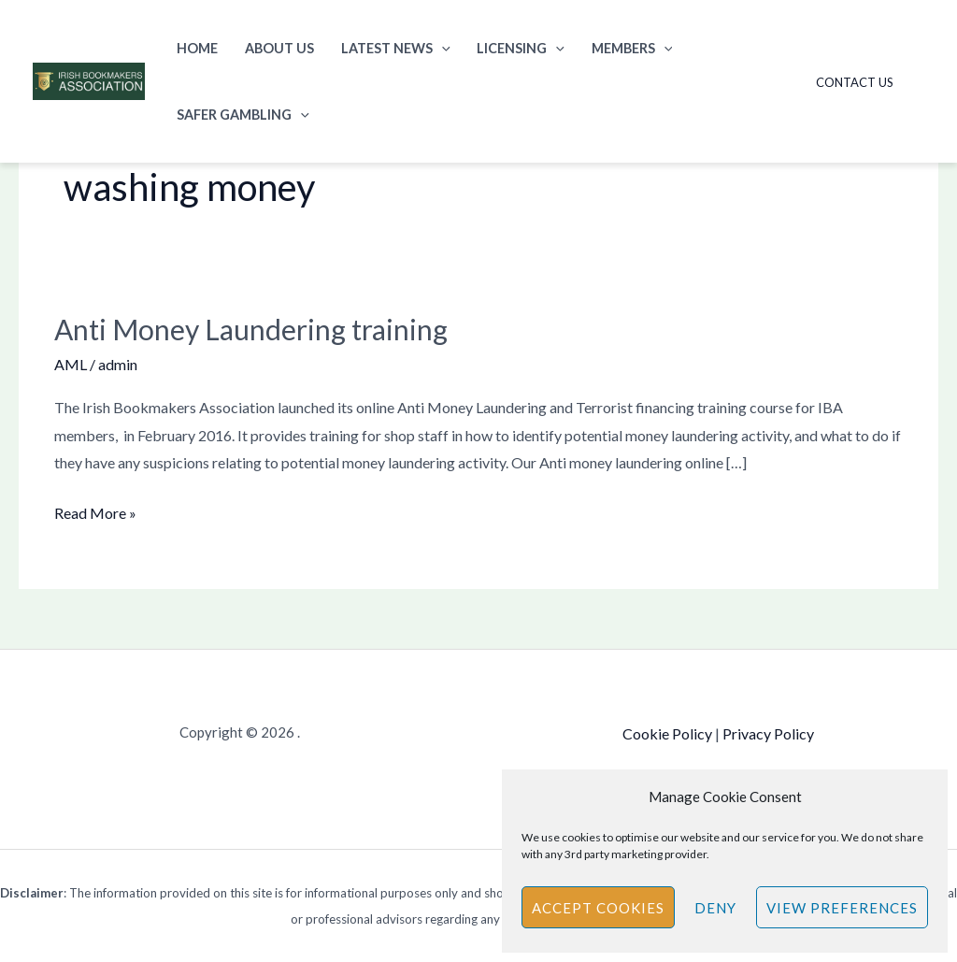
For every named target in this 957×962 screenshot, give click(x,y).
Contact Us (854, 82)
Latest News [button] (395, 48)
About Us (279, 48)
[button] (441, 48)
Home (197, 48)
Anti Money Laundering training (251, 329)
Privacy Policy (768, 733)
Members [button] (632, 48)
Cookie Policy (667, 733)
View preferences (842, 907)
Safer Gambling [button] (243, 114)
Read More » (95, 510)
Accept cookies (598, 907)
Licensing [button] (520, 48)
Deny (715, 907)
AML (70, 364)
